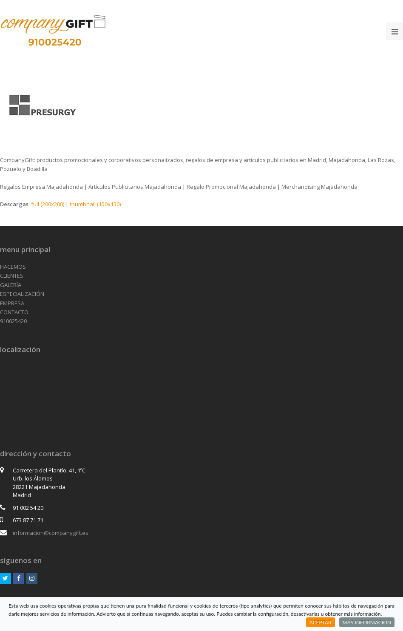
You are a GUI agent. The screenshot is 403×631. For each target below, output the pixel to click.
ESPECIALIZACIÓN (22, 294)
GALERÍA (10, 285)
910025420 (13, 321)
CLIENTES (11, 275)
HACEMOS (13, 266)
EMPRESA (12, 303)
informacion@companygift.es (50, 533)
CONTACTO (14, 312)
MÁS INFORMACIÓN (367, 622)
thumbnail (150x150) (95, 204)
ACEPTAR (320, 622)
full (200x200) (47, 204)
